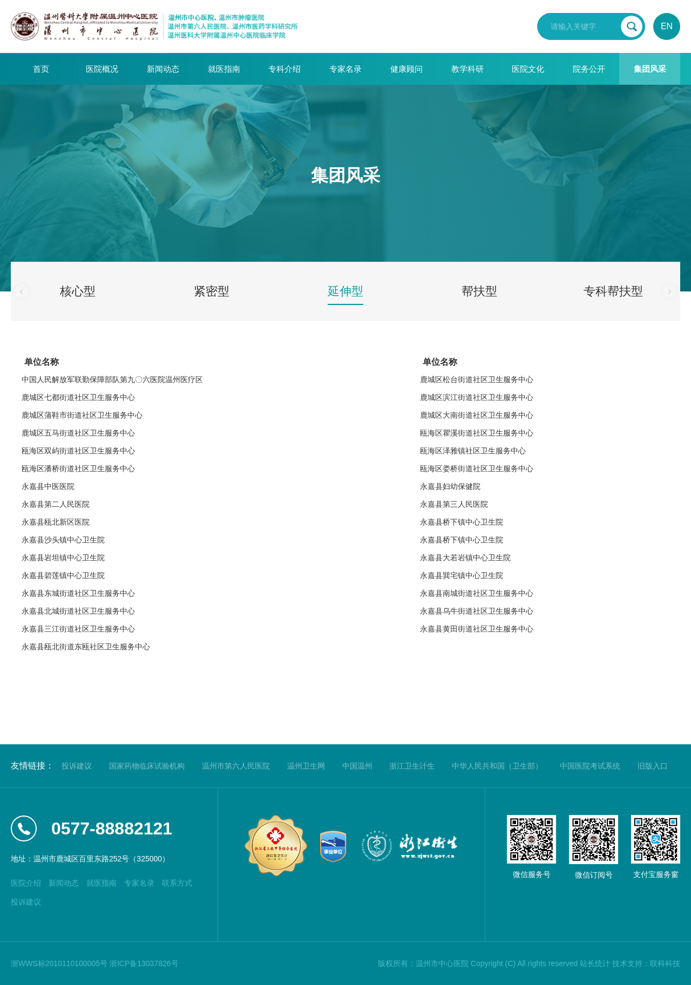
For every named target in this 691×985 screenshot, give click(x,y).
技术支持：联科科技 (646, 963)
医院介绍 (26, 883)
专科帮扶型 (613, 291)
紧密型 (211, 291)
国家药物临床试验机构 (147, 766)
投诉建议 (77, 766)
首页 (41, 68)
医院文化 (528, 68)
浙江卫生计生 (412, 766)
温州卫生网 (306, 766)
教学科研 (467, 68)
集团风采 (650, 68)
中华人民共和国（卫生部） (497, 766)
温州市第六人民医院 (236, 766)
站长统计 (595, 963)
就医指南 (224, 68)
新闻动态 (163, 68)
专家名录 (345, 68)
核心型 (78, 291)
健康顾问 (406, 68)
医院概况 (102, 68)
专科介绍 (284, 68)
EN (667, 26)
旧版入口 (653, 766)
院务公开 (589, 68)
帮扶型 (479, 291)
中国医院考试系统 (590, 766)
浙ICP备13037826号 (144, 963)
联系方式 (177, 883)
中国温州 (357, 766)
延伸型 (345, 291)
